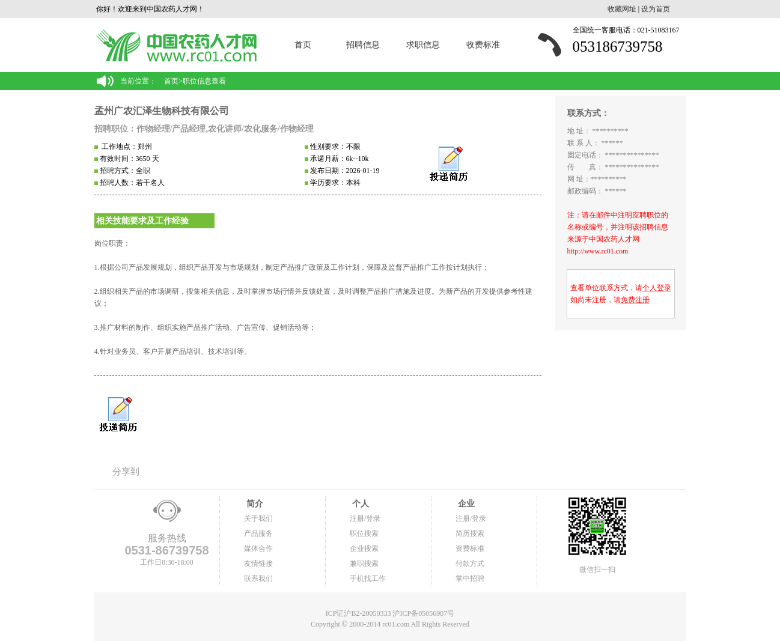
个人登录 (656, 288)
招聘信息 (363, 44)
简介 (253, 503)
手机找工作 (368, 578)
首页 (302, 44)
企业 (465, 503)
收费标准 (483, 44)
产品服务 (258, 533)
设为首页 (655, 9)
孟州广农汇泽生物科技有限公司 (161, 111)
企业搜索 (364, 548)
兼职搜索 (364, 563)
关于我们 (258, 518)
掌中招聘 (470, 578)
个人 (359, 503)
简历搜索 (470, 533)
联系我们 (258, 578)
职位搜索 (364, 533)
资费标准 (470, 548)
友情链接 (258, 563)
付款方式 (470, 563)
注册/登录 (365, 518)
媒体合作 (258, 548)
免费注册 (635, 300)
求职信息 (423, 44)
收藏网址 (622, 9)
